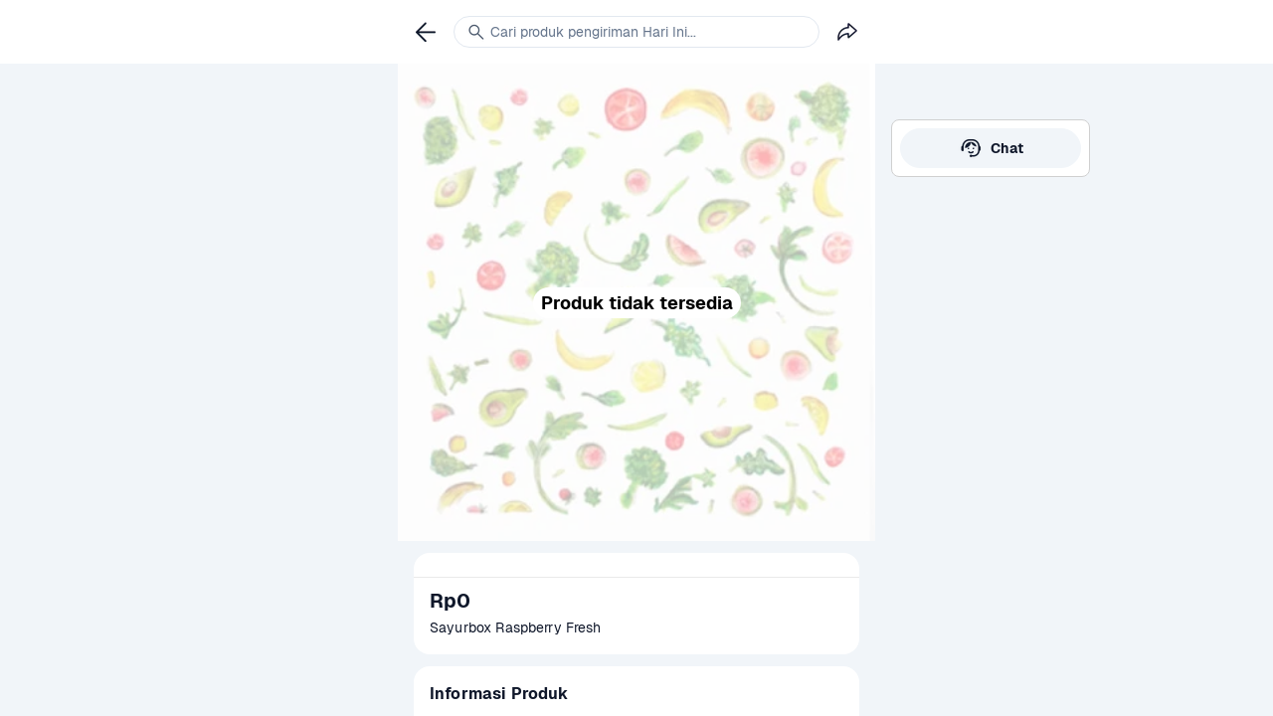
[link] (990, 148)
